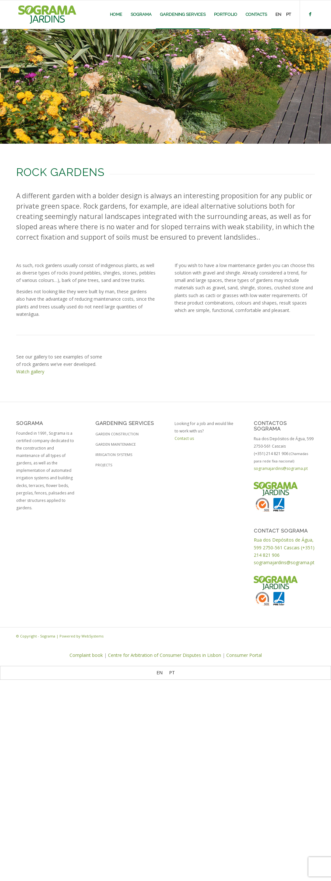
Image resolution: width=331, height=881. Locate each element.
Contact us (184, 438)
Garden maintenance (115, 444)
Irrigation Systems (113, 454)
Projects (103, 464)
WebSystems (92, 636)
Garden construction (117, 433)
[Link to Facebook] (310, 14)
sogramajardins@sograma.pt (281, 468)
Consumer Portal (244, 655)
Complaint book (86, 655)
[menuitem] (116, 14)
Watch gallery (30, 371)
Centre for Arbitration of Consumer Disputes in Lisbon (164, 655)
